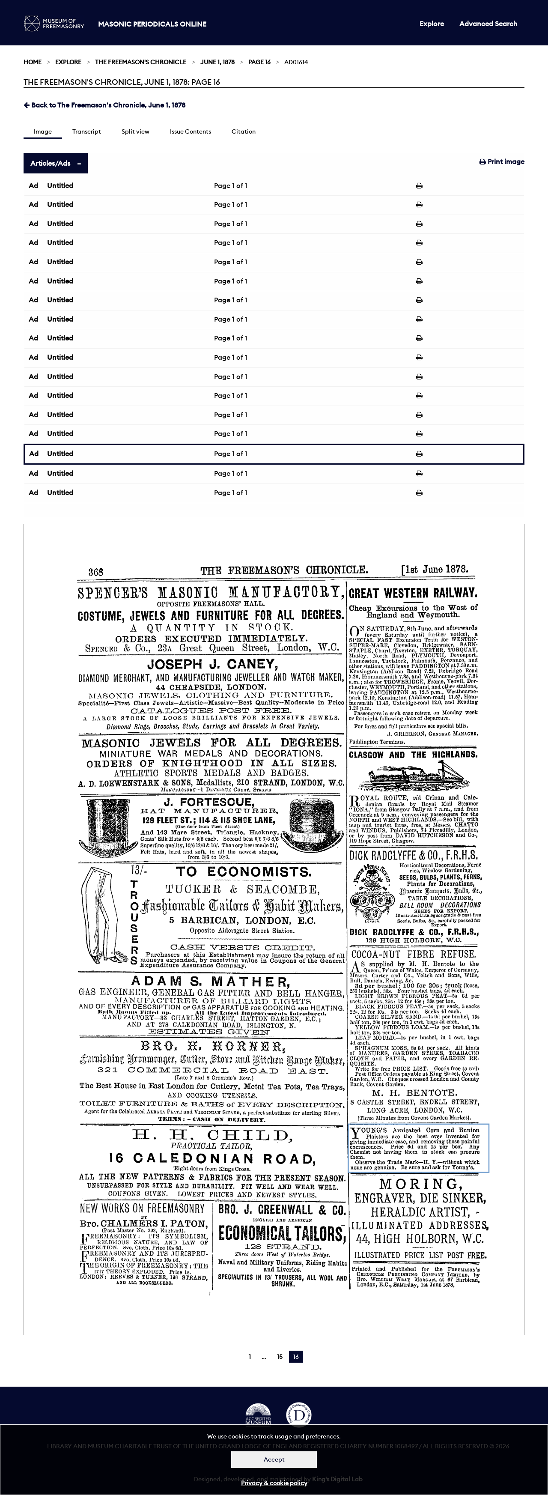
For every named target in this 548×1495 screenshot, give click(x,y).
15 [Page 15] (280, 1357)
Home (33, 62)
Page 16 (259, 62)
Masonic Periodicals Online (152, 24)
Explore (432, 23)
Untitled (60, 185)
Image (43, 131)
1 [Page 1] (250, 1357)
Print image (502, 161)
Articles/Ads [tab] (50, 163)
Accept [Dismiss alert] (274, 1459)
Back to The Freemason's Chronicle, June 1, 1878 (104, 105)
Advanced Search (488, 23)
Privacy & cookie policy (274, 1483)
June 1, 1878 (217, 62)
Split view (135, 131)
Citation (244, 131)
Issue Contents (190, 131)
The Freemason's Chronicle (140, 62)
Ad (33, 185)
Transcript (86, 131)
